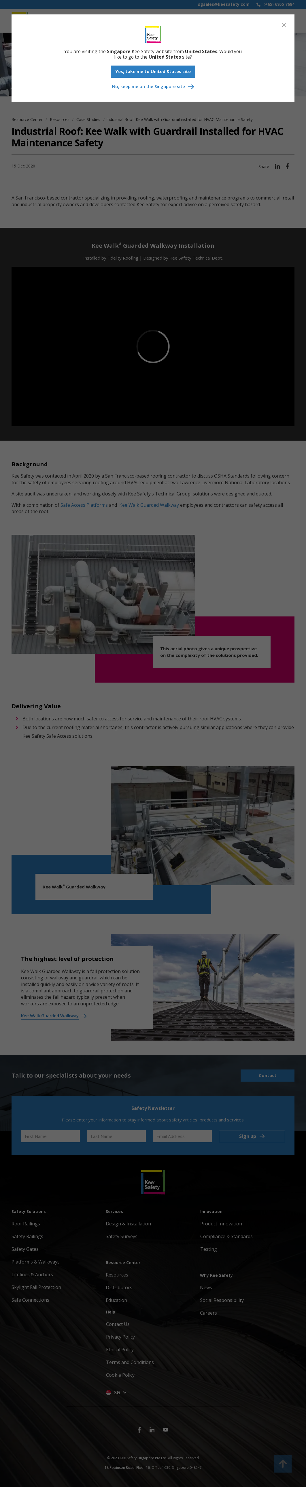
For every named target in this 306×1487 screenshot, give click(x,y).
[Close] (283, 25)
